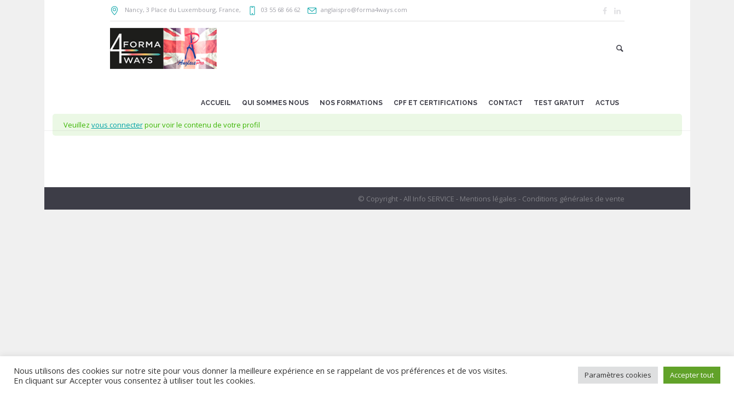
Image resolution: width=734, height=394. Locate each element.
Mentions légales (488, 199)
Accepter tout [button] (692, 375)
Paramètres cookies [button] (618, 375)
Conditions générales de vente (573, 199)
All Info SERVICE (428, 199)
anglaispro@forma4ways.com (364, 9)
